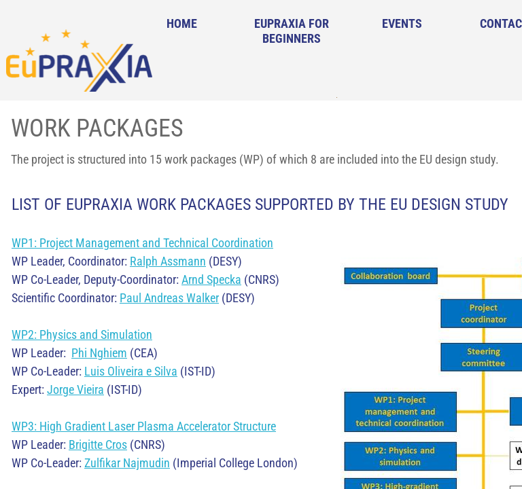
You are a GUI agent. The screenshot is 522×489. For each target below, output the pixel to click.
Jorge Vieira (75, 389)
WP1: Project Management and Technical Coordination (142, 243)
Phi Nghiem (99, 353)
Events (402, 23)
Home (182, 23)
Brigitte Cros (98, 444)
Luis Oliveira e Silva (130, 371)
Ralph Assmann (168, 261)
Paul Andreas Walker (169, 298)
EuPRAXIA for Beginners (291, 31)
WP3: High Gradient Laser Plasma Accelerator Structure (144, 426)
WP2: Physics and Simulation (82, 334)
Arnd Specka (211, 279)
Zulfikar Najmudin (127, 463)
